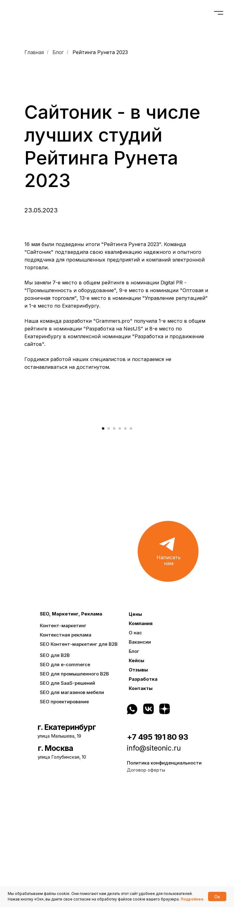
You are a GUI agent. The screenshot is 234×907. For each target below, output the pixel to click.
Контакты (141, 807)
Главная (34, 52)
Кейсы (136, 779)
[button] (168, 669)
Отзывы (138, 788)
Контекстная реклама (65, 753)
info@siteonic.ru (154, 866)
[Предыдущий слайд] (12, 478)
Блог (58, 52)
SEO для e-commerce (65, 783)
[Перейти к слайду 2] (108, 547)
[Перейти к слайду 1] (103, 547)
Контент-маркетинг (63, 744)
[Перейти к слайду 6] (131, 547)
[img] (183, 827)
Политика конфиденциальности (164, 881)
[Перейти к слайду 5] (125, 547)
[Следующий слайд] (221, 478)
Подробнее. (193, 899)
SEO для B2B (55, 774)
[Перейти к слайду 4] (120, 547)
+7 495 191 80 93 (157, 855)
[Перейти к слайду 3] (114, 547)
